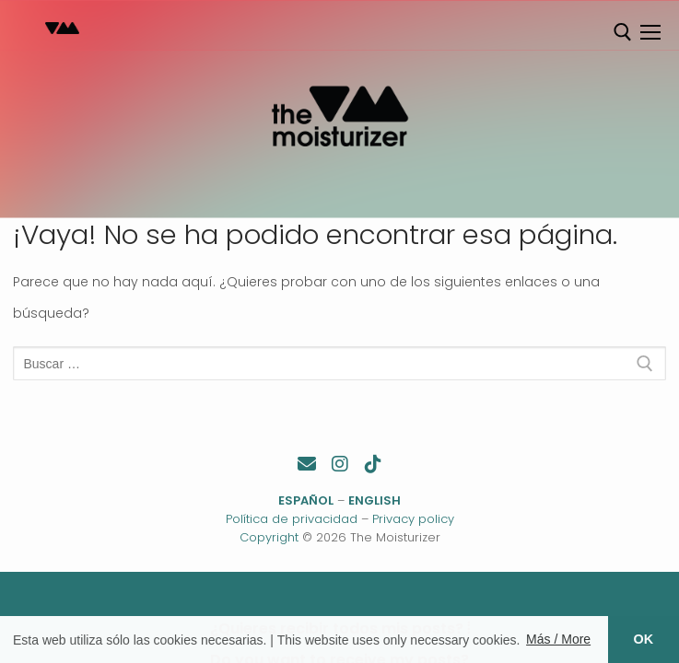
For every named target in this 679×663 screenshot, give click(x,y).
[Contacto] (306, 464)
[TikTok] (373, 464)
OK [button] (644, 639)
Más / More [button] (558, 639)
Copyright (269, 537)
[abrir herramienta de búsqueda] (623, 32)
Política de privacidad (291, 519)
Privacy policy (413, 519)
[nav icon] (650, 32)
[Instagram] (340, 464)
